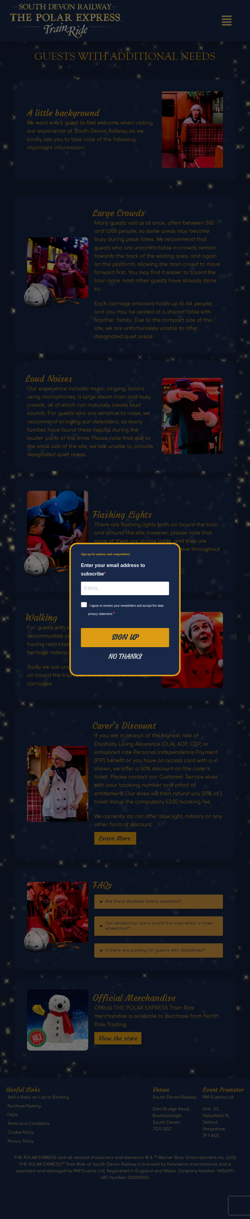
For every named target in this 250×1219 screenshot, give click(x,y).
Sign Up (125, 637)
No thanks (125, 657)
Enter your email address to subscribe (113, 569)
